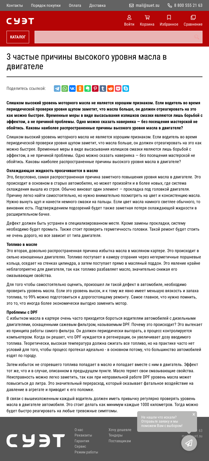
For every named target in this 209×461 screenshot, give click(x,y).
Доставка (97, 5)
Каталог (18, 37)
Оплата (75, 5)
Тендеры (116, 435)
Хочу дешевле (120, 430)
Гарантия (82, 441)
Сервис (80, 446)
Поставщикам (120, 441)
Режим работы (86, 452)
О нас (79, 430)
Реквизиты (83, 435)
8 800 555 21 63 (188, 5)
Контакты (15, 5)
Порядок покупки (46, 5)
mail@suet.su (147, 5)
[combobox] (118, 37)
